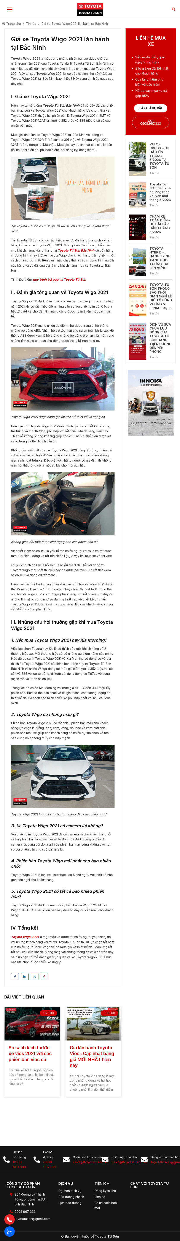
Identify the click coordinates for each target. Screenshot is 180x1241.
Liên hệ (99, 1197)
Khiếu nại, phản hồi (124, 1157)
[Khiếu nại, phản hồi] (105, 1159)
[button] (174, 10)
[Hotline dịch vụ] (36, 1159)
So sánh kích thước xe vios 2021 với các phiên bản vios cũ (30, 1054)
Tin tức (31, 24)
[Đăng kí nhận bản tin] (144, 1159)
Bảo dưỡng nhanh (71, 1197)
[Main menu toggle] (9, 10)
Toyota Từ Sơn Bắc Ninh (76, 251)
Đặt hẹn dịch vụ (69, 1191)
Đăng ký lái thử (105, 1191)
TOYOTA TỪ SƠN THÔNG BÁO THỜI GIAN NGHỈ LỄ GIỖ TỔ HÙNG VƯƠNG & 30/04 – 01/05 (161, 297)
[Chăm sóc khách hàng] (66, 1159)
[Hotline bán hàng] (6, 1159)
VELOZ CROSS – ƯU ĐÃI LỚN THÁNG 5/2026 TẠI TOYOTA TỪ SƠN (159, 157)
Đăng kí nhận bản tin (164, 1157)
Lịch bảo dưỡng (69, 1203)
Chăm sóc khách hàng (88, 1157)
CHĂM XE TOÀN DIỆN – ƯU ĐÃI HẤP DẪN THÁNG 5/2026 (160, 225)
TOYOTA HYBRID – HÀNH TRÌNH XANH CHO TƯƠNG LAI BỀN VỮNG (160, 259)
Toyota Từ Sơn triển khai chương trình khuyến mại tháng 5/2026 (160, 193)
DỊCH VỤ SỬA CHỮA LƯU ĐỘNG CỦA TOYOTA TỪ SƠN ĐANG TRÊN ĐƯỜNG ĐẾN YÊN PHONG (161, 339)
